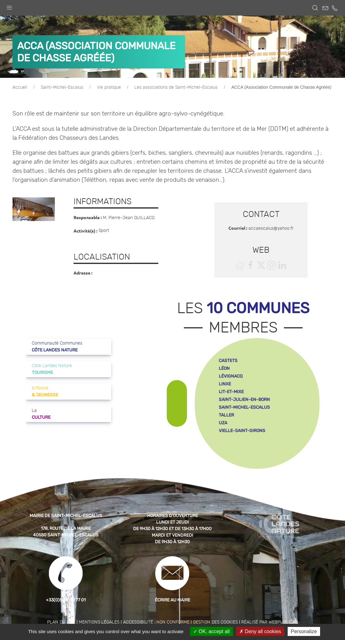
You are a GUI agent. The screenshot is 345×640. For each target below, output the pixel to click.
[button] (9, 6)
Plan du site (61, 622)
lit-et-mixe (231, 391)
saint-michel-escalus (244, 407)
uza (223, 423)
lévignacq (230, 376)
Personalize (304, 631)
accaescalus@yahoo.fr (271, 228)
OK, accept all (211, 631)
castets (228, 360)
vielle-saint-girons (242, 430)
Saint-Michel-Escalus (62, 87)
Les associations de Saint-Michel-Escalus (176, 87)
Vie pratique (109, 87)
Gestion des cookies (215, 622)
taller (226, 415)
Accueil (19, 87)
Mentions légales (99, 622)
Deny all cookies (260, 631)
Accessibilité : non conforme (156, 622)
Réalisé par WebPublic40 (269, 622)
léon (224, 368)
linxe (225, 384)
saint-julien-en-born (244, 399)
